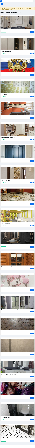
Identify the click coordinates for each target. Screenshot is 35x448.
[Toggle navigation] (34, 1)
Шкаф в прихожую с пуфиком (6, 51)
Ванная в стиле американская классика (7, 29)
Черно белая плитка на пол (5, 438)
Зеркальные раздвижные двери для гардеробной (9, 309)
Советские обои (4, 94)
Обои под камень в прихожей (6, 180)
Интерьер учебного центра (5, 223)
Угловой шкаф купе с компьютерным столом (8, 137)
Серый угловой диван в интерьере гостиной (8, 374)
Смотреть (31, 53)
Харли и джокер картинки (5, 395)
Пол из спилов (3, 331)
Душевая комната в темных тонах (7, 245)
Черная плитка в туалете (5, 417)
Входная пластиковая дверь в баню (7, 266)
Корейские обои (3, 288)
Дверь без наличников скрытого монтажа (8, 352)
